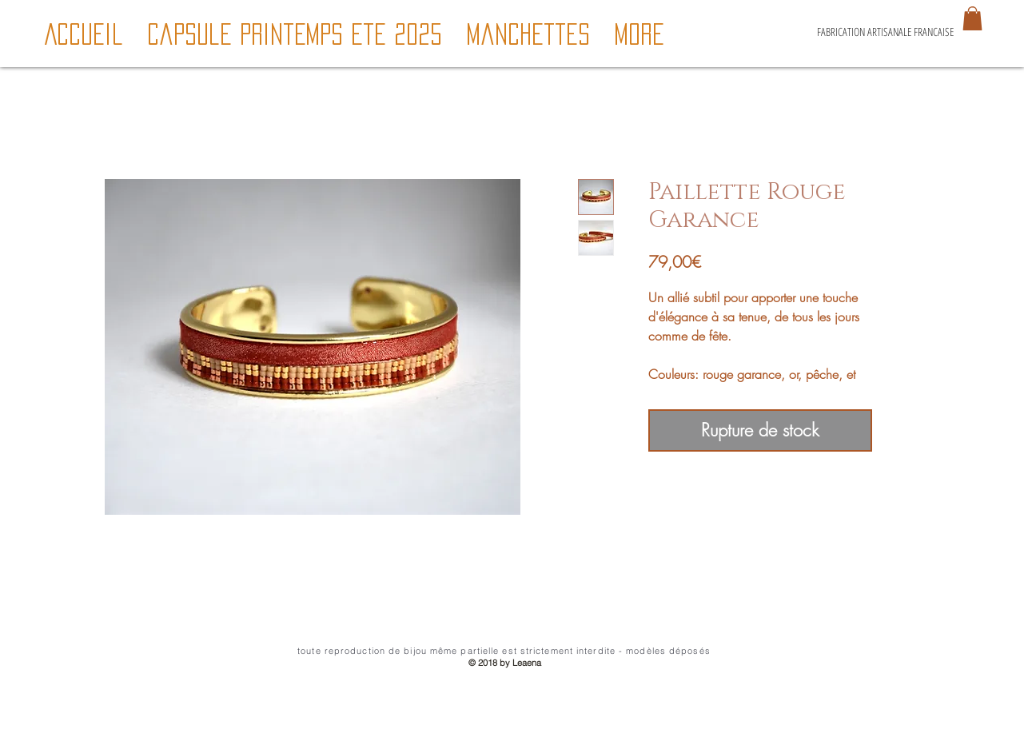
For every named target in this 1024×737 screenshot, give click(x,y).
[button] (972, 18)
